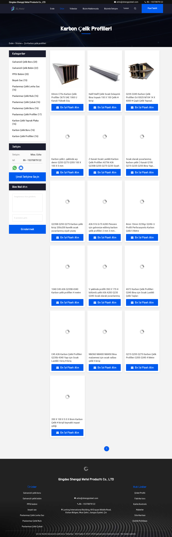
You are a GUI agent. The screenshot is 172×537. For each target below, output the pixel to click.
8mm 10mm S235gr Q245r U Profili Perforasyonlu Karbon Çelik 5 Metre (140, 227)
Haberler (140, 510)
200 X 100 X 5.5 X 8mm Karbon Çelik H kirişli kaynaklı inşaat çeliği (67, 422)
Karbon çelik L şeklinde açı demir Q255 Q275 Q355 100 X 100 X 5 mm (66, 162)
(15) (19, 80)
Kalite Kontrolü (140, 504)
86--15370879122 (153, 2)
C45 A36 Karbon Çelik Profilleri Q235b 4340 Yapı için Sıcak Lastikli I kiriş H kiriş (66, 357)
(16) (26, 88)
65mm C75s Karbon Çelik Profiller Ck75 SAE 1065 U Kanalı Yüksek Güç (64, 97)
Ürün (59, 9)
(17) (27, 114)
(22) (25, 68)
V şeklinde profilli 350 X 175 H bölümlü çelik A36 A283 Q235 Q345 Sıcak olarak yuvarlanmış (104, 292)
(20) (24, 62)
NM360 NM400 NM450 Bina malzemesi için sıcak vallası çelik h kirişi (103, 357)
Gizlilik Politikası (139, 521)
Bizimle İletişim (108, 9)
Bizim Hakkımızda (88, 9)
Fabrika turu (140, 498)
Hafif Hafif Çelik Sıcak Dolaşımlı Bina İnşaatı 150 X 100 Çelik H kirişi (104, 97)
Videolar (71, 9)
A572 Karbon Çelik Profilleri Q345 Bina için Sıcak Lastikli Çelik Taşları (140, 292)
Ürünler (18, 43)
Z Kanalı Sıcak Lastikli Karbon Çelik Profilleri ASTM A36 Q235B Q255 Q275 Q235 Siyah (104, 162)
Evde (50, 9)
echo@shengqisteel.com (126, 2)
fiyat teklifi (151, 9)
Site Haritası (139, 515)
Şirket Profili (139, 493)
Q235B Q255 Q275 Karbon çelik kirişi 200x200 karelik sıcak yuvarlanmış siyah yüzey (67, 227)
